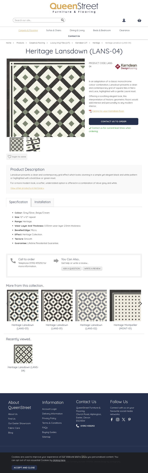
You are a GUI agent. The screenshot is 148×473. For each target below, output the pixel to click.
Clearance (124, 30)
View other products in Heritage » (27, 188)
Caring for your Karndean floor (106, 111)
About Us (12, 414)
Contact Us (86, 401)
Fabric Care (14, 428)
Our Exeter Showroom (19, 423)
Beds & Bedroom (102, 30)
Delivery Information (52, 413)
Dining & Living (77, 30)
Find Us (11, 418)
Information (53, 402)
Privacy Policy (49, 418)
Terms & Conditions (52, 423)
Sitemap (46, 436)
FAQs (45, 427)
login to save (17, 156)
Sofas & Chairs (53, 30)
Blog (10, 432)
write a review (92, 268)
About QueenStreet (19, 405)
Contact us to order (113, 121)
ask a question (71, 268)
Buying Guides (49, 432)
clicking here (59, 460)
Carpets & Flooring (28, 30)
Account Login (49, 409)
